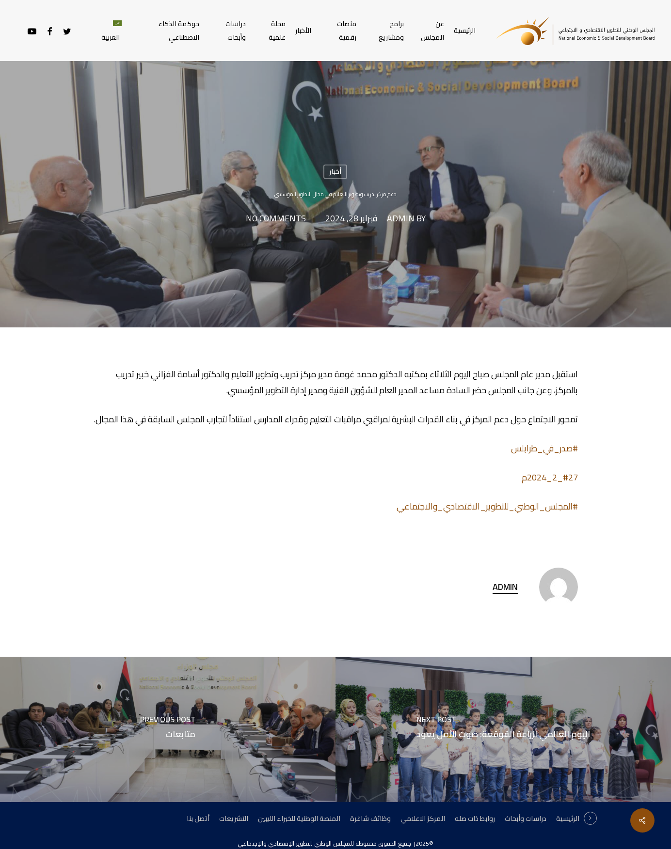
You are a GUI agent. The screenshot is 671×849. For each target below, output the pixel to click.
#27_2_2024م (550, 477)
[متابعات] (168, 729)
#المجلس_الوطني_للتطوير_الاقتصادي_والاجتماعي (487, 506)
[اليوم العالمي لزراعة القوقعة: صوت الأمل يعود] (503, 729)
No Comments (276, 219)
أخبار (335, 171)
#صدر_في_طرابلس (544, 448)
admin (401, 219)
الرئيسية (567, 818)
